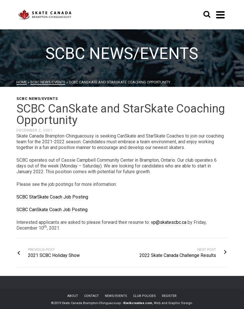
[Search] (207, 14)
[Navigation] (220, 14)
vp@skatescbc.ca (168, 222)
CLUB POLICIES (144, 296)
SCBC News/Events (37, 98)
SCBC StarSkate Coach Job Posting (52, 197)
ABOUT (72, 296)
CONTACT (91, 296)
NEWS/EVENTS (116, 296)
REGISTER (169, 296)
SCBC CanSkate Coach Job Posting (52, 209)
